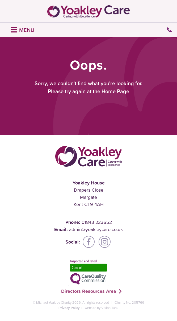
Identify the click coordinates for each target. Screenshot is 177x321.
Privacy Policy (69, 307)
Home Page (115, 91)
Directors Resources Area (88, 291)
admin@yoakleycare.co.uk (96, 229)
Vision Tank (110, 307)
